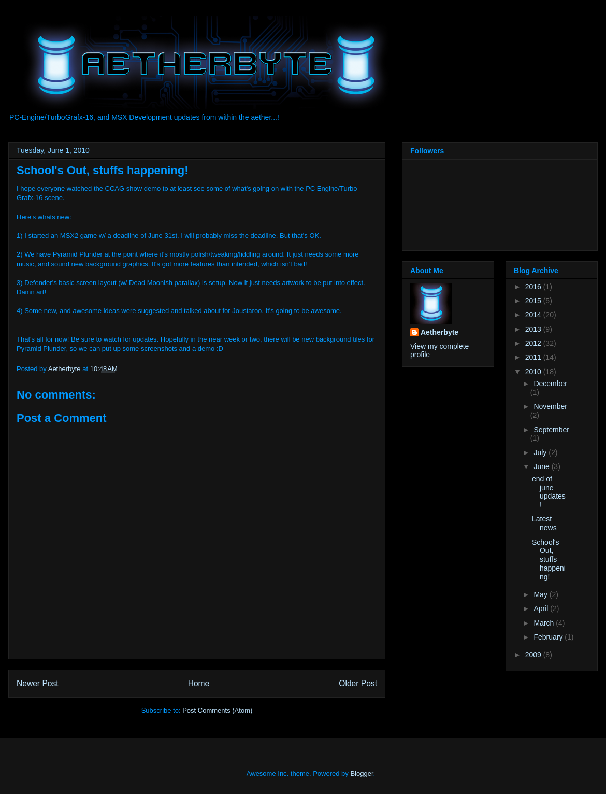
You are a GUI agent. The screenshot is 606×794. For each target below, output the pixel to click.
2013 (534, 329)
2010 (534, 371)
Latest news (544, 523)
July (541, 452)
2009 (534, 654)
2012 (534, 343)
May (541, 594)
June (542, 466)
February (549, 637)
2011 (534, 357)
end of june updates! (549, 492)
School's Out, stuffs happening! (549, 559)
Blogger (361, 773)
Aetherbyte (439, 332)
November (550, 406)
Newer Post (38, 683)
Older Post (358, 683)
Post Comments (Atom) (217, 710)
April (541, 608)
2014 (534, 314)
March (544, 623)
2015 (534, 300)
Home (199, 683)
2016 (534, 286)
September (551, 430)
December (550, 383)
